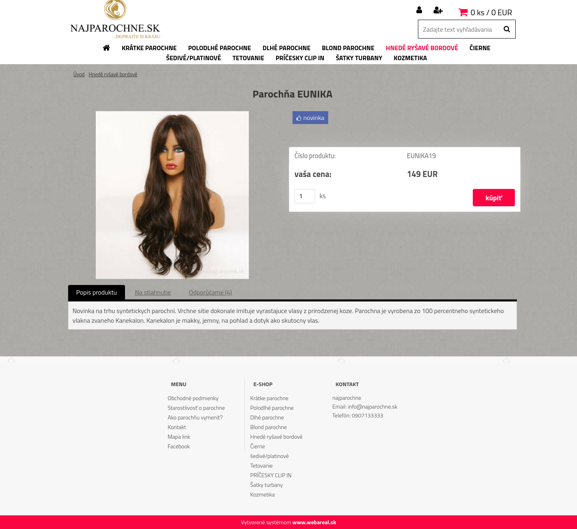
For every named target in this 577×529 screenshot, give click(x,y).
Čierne (257, 446)
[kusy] (305, 196)
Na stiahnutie (153, 292)
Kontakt (176, 427)
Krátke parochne (269, 398)
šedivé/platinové (269, 456)
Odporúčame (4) (210, 292)
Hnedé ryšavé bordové (113, 74)
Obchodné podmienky (192, 398)
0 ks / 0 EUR (491, 12)
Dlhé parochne (267, 417)
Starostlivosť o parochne (196, 407)
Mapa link (178, 436)
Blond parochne (268, 427)
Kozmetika (262, 494)
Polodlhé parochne (272, 407)
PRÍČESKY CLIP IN (271, 475)
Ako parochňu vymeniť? (195, 417)
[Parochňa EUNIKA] (172, 114)
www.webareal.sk (314, 522)
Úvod (79, 74)
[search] (507, 29)
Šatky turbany (266, 484)
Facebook (178, 446)
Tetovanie (261, 465)
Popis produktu (96, 292)
